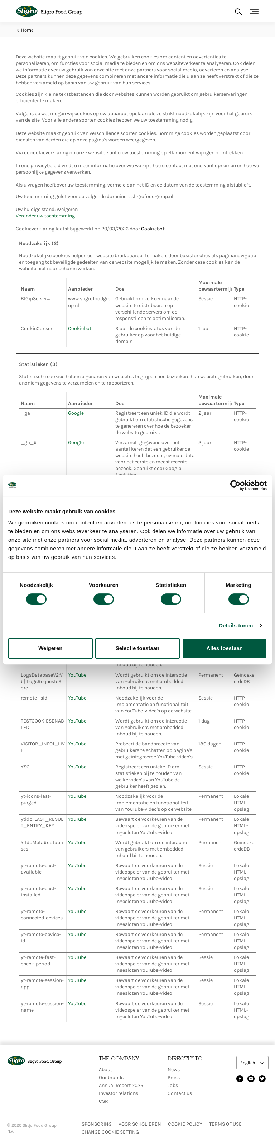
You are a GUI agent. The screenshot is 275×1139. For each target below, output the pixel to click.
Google (76, 413)
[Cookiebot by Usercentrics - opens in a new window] (235, 485)
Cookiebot (152, 229)
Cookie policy (185, 1124)
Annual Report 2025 (121, 1085)
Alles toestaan (224, 648)
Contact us (180, 1093)
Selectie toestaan (138, 648)
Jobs (173, 1085)
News (174, 1070)
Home (27, 30)
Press (174, 1077)
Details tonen (236, 625)
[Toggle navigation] (254, 11)
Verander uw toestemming (45, 216)
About (105, 1070)
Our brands (111, 1077)
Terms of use (225, 1124)
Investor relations (118, 1093)
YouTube (77, 675)
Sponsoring (97, 1124)
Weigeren (50, 648)
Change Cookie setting (110, 1132)
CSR (103, 1101)
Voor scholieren (140, 1124)
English (248, 1062)
